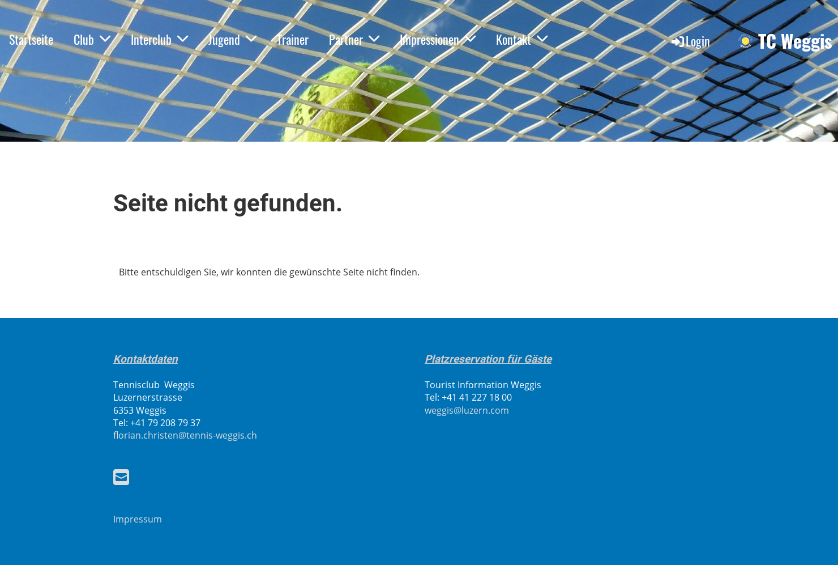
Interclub (159, 39)
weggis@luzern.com (467, 410)
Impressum (137, 519)
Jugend (232, 39)
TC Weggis (795, 41)
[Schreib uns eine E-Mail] (121, 477)
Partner (354, 39)
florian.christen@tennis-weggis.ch (185, 435)
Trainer (293, 39)
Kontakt (522, 39)
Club (92, 39)
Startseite (31, 39)
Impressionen (438, 39)
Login (690, 41)
